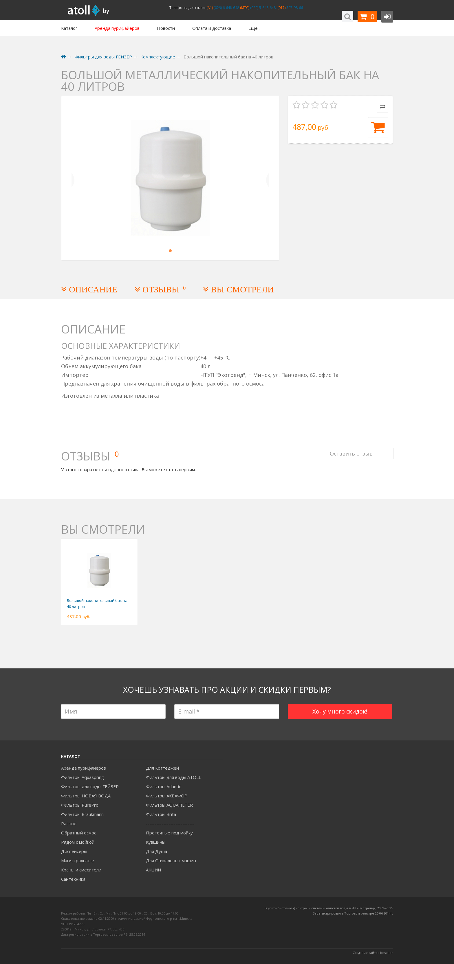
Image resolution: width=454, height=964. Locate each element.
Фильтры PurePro (79, 805)
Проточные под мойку (169, 833)
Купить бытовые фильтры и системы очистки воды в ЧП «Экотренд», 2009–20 (327, 908)
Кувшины (155, 842)
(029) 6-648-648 (226, 7)
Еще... (254, 28)
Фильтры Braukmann (82, 814)
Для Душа (156, 851)
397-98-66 (294, 7)
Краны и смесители (81, 870)
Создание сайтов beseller (373, 952)
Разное (68, 823)
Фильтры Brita (161, 814)
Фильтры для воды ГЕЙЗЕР (90, 786)
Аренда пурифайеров (83, 768)
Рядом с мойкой (77, 842)
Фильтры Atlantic (163, 786)
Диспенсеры (74, 851)
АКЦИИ (153, 870)
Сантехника (73, 879)
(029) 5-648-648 (262, 7)
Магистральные (77, 860)
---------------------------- (170, 823)
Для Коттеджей (162, 768)
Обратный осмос (78, 833)
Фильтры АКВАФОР (166, 796)
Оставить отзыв (350, 449)
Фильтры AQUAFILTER (169, 805)
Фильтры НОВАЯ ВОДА (86, 796)
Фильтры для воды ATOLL (173, 777)
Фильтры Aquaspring (82, 777)
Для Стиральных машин (171, 860)
